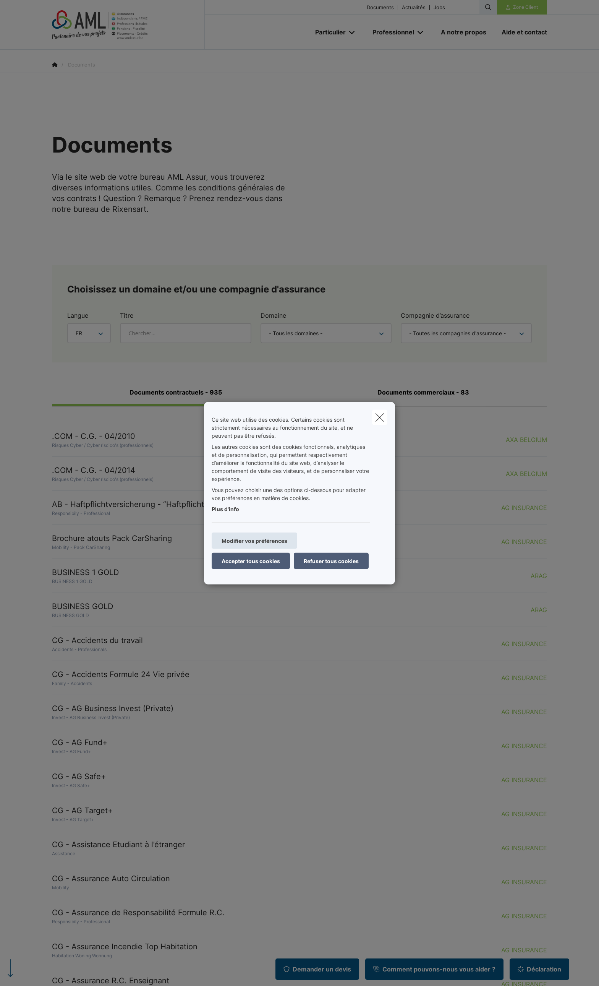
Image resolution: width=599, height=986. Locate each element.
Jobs (439, 7)
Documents (380, 7)
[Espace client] (522, 7)
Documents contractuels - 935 (176, 392)
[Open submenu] (352, 32)
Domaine (273, 315)
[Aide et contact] (520, 32)
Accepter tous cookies (251, 560)
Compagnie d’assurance (435, 315)
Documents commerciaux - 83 (423, 392)
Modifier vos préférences (254, 540)
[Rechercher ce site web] (488, 7)
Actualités (414, 7)
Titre (126, 315)
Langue (77, 315)
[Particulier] (328, 32)
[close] (379, 417)
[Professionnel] (390, 32)
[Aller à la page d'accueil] (128, 25)
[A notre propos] (463, 32)
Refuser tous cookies (331, 560)
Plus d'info (225, 508)
